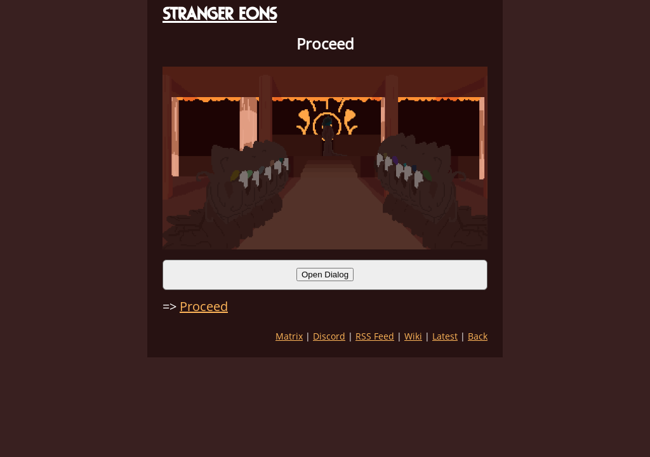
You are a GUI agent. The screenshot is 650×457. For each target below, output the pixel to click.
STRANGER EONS (219, 14)
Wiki (413, 336)
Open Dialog (325, 274)
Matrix (289, 336)
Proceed (204, 306)
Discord (329, 336)
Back (478, 336)
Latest (445, 336)
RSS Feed (374, 336)
